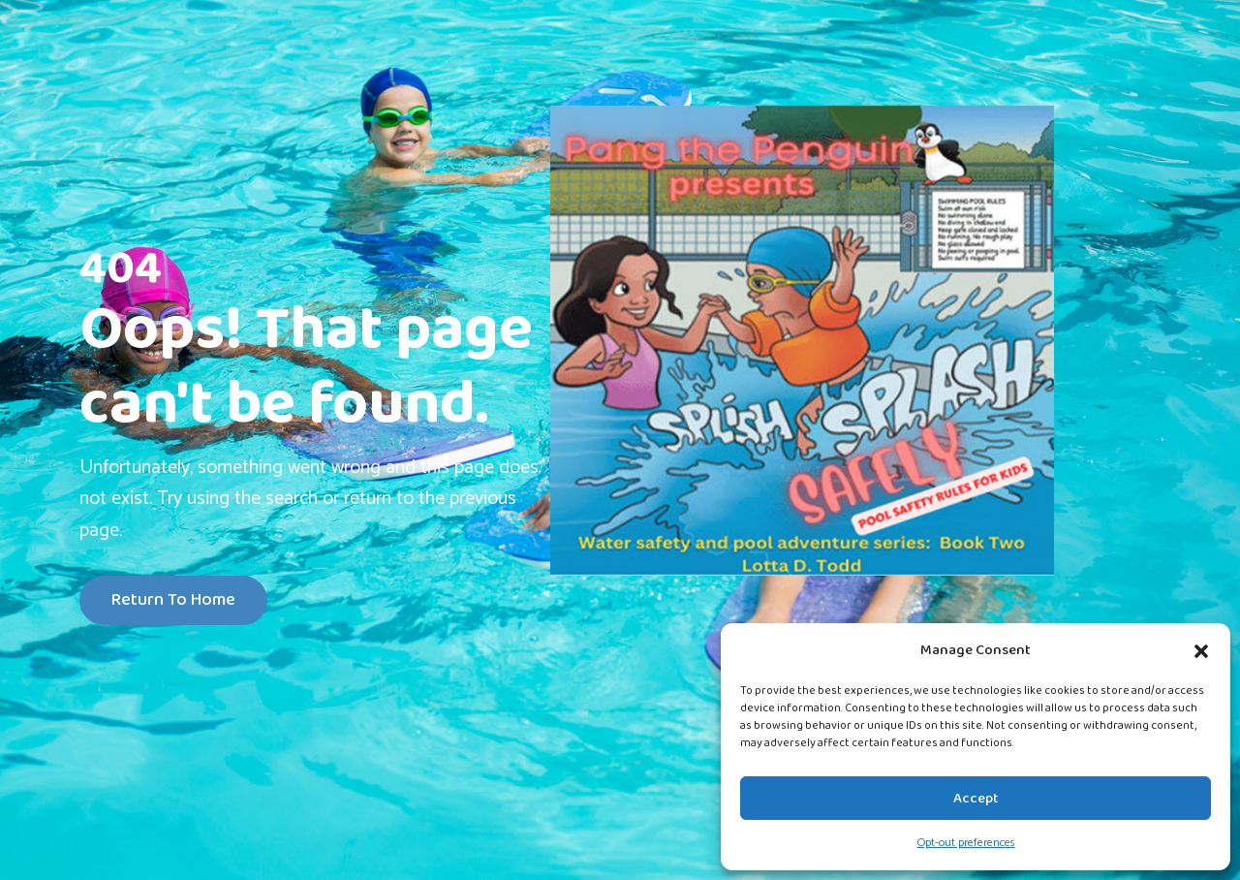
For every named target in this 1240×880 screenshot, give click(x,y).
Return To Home (173, 600)
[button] (1201, 650)
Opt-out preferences (966, 842)
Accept (976, 798)
